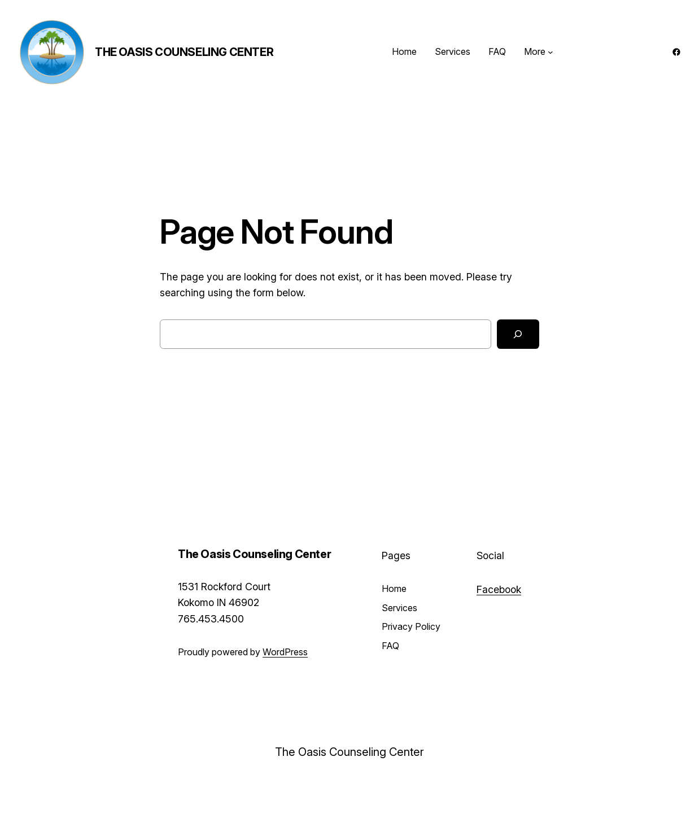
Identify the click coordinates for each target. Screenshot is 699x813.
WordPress (285, 652)
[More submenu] (550, 52)
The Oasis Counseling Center (184, 52)
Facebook (499, 589)
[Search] (518, 334)
